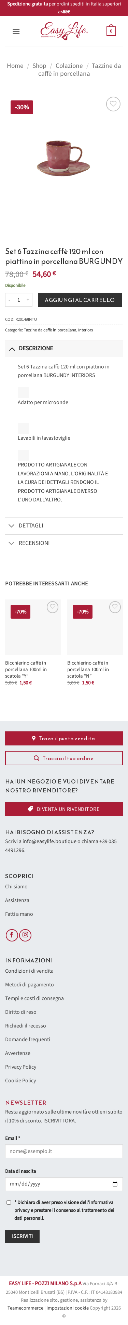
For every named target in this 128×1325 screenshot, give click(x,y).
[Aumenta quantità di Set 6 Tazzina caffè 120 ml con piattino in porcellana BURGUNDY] (28, 300)
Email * (12, 1138)
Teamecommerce (25, 1308)
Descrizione (29, 348)
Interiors (85, 330)
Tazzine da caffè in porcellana (80, 69)
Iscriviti (22, 1236)
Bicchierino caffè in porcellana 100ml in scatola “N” (88, 670)
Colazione (69, 66)
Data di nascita (20, 1171)
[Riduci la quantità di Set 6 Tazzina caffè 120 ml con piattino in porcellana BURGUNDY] (9, 300)
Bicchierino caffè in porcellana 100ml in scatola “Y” (26, 670)
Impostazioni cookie (67, 1308)
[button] (16, 31)
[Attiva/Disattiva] (11, 348)
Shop (39, 66)
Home (15, 66)
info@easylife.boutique (49, 841)
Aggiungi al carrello (80, 300)
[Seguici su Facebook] (12, 935)
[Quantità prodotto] (18, 300)
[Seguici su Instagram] (25, 935)
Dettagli (24, 526)
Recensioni (27, 543)
